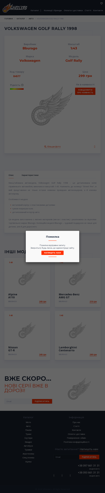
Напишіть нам (52, 253)
